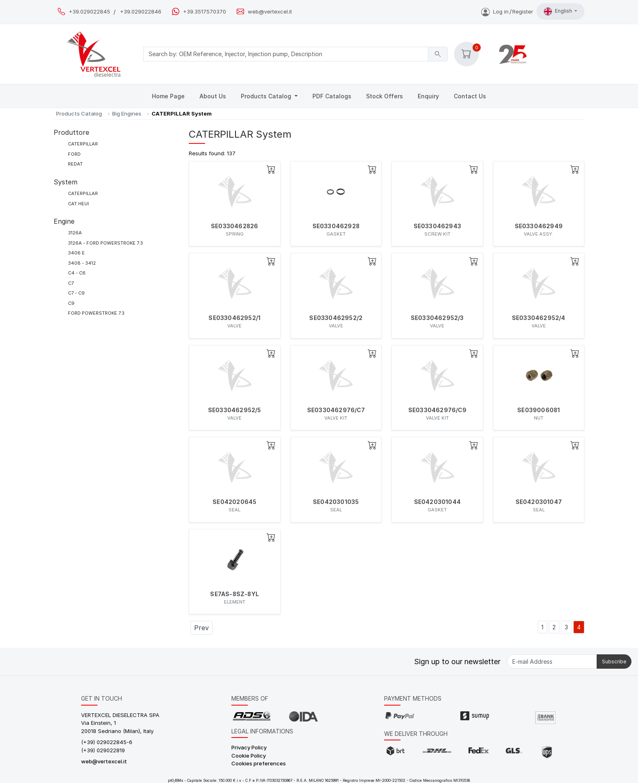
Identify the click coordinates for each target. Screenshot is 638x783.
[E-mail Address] (552, 661)
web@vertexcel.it (270, 11)
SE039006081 (538, 410)
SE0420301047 (539, 502)
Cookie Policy (248, 755)
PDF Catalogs (331, 96)
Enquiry (428, 96)
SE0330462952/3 (437, 318)
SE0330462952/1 (234, 318)
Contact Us (470, 96)
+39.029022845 (89, 11)
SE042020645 (234, 502)
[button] (466, 54)
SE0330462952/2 (335, 318)
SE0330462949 (539, 226)
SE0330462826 (234, 226)
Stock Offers (384, 96)
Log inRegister (507, 11)
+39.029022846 (140, 11)
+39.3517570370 (204, 11)
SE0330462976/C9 (437, 410)
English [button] (558, 11)
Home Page (168, 96)
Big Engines (126, 113)
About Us (212, 96)
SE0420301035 (336, 502)
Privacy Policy (249, 747)
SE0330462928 (336, 226)
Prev (201, 628)
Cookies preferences (258, 763)
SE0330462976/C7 (336, 410)
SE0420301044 (437, 502)
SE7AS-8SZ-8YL (234, 594)
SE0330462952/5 (234, 410)
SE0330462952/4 (539, 318)
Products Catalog (267, 96)
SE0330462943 (437, 226)
